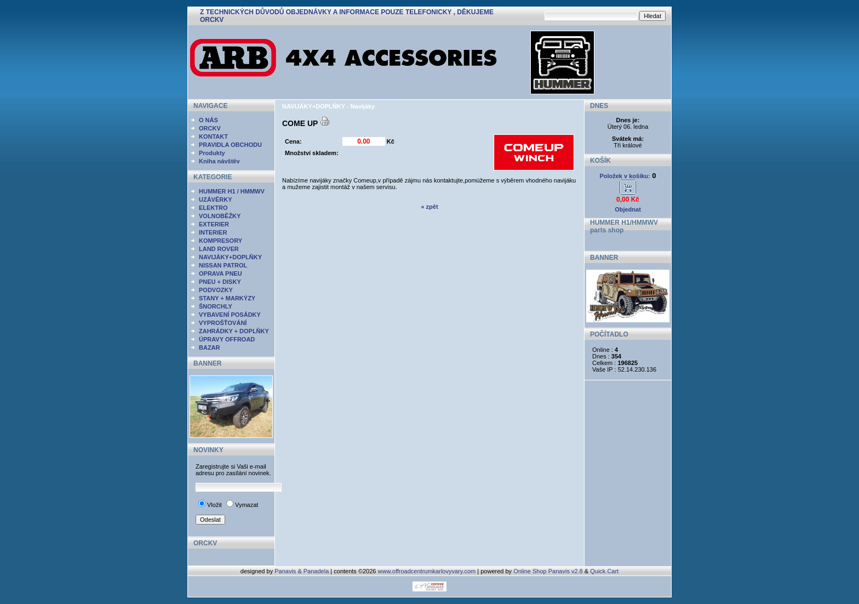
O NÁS (208, 120)
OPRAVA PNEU (220, 273)
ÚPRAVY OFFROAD (227, 339)
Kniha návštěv (219, 161)
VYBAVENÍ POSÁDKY (230, 314)
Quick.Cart (604, 571)
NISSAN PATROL (223, 265)
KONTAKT (213, 136)
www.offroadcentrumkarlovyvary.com (427, 571)
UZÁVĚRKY (215, 199)
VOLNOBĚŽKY (219, 216)
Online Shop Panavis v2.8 (548, 571)
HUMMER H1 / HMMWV (232, 191)
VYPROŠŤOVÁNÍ (223, 323)
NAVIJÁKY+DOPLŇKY (230, 257)
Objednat (628, 209)
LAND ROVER (219, 249)
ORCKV (210, 128)
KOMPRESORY (220, 240)
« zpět (429, 206)
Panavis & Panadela (302, 571)
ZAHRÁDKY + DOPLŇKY (234, 331)
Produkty (212, 153)
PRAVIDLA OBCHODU (230, 144)
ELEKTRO (213, 207)
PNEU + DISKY (220, 281)
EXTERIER (214, 224)
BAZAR (209, 347)
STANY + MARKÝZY (227, 298)
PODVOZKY (216, 290)
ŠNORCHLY (215, 306)
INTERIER (213, 232)
